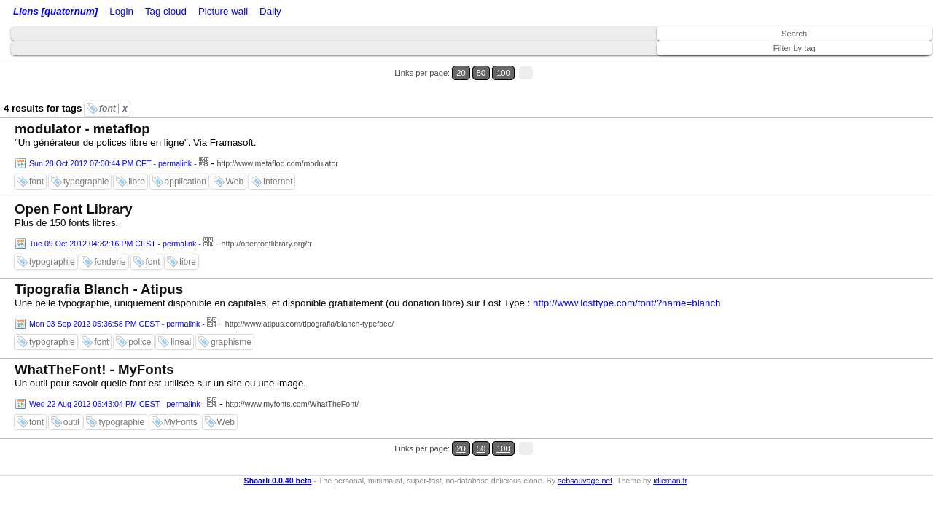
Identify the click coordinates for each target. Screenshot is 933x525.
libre (136, 155)
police (139, 316)
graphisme (231, 316)
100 (895, 64)
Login (141, 12)
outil (71, 396)
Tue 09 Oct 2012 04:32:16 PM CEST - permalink (112, 217)
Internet (278, 155)
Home (111, 12)
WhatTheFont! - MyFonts (94, 343)
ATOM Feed (239, 12)
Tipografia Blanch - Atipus (99, 263)
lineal (181, 316)
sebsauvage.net (585, 436)
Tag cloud (290, 12)
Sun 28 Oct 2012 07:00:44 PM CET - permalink (110, 137)
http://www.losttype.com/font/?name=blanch (626, 276)
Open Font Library (74, 182)
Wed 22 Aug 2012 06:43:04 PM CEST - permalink (114, 377)
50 (879, 64)
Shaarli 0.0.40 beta (278, 436)
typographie (86, 155)
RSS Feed (179, 12)
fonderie (109, 235)
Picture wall (340, 12)
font (113, 82)
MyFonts (181, 396)
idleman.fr (670, 436)
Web (234, 155)
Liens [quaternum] (51, 12)
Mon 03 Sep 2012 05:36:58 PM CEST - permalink (114, 297)
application (185, 155)
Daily (381, 12)
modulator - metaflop (82, 102)
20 (865, 64)
